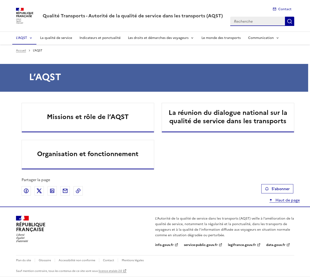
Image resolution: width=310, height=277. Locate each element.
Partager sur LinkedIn (52, 190)
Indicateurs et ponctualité (100, 37)
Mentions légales (133, 260)
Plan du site (23, 260)
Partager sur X (39, 190)
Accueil (21, 50)
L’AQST (21, 37)
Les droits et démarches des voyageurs (158, 37)
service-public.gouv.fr (201, 244)
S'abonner (277, 189)
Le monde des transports (221, 37)
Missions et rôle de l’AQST (88, 117)
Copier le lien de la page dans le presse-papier (78, 190)
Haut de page (287, 200)
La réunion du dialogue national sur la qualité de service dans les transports (228, 116)
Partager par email (65, 190)
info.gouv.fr (164, 244)
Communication (261, 37)
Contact (284, 9)
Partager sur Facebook (26, 190)
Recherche (289, 21)
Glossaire (45, 260)
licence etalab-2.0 (110, 271)
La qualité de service (56, 37)
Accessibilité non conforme (77, 260)
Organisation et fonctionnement (87, 154)
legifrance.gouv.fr (242, 244)
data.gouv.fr (275, 244)
